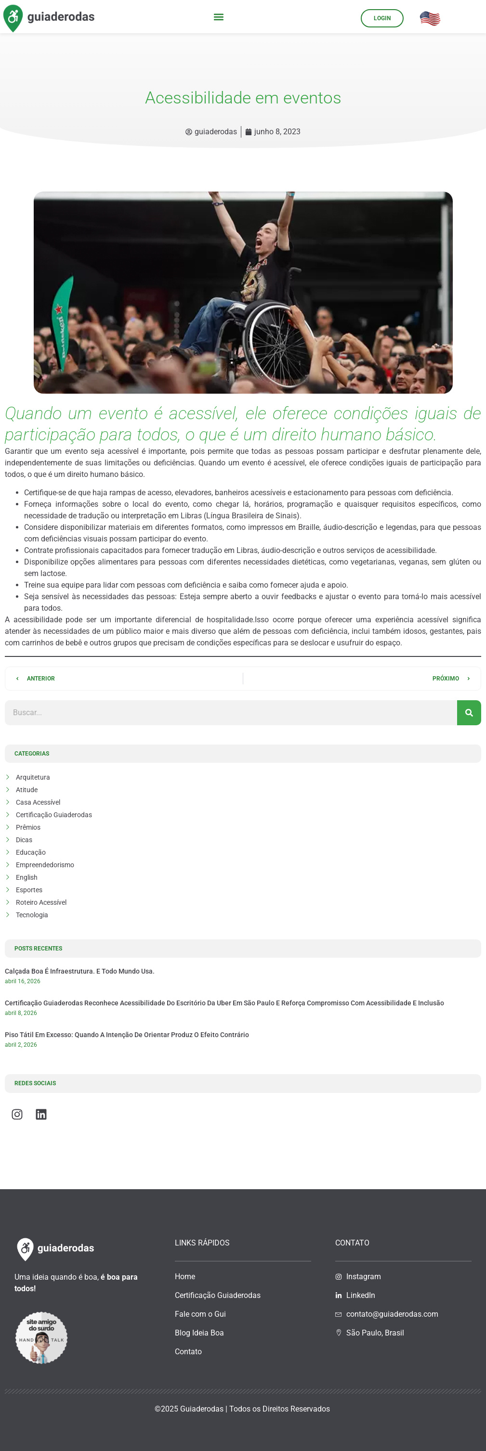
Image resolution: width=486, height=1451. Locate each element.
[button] (219, 17)
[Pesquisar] (469, 712)
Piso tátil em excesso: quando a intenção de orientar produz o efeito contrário (127, 1035)
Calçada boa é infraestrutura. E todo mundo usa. (80, 971)
